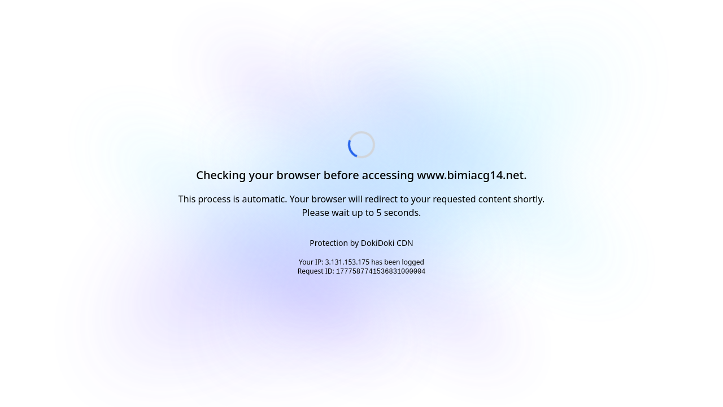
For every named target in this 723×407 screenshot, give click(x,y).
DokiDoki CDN (387, 242)
